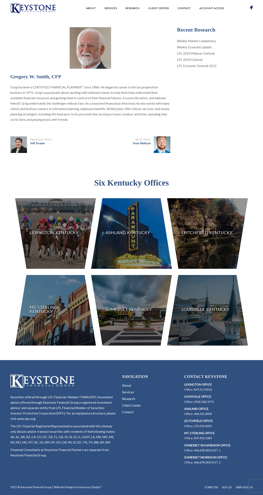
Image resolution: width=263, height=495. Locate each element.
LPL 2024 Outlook (189, 59)
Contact (184, 8)
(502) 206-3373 (204, 401)
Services (110, 8)
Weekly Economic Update (194, 47)
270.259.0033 (203, 426)
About (91, 8)
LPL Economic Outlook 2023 (196, 66)
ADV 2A (227, 487)
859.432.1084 (203, 438)
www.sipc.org (26, 418)
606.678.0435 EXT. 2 (207, 462)
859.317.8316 (203, 389)
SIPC (93, 397)
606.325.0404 (203, 414)
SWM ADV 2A (244, 487)
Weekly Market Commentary (196, 41)
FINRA (84, 397)
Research (132, 8)
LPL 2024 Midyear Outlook (196, 53)
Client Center (158, 8)
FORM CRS (211, 487)
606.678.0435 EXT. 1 (207, 450)
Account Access (211, 8)
